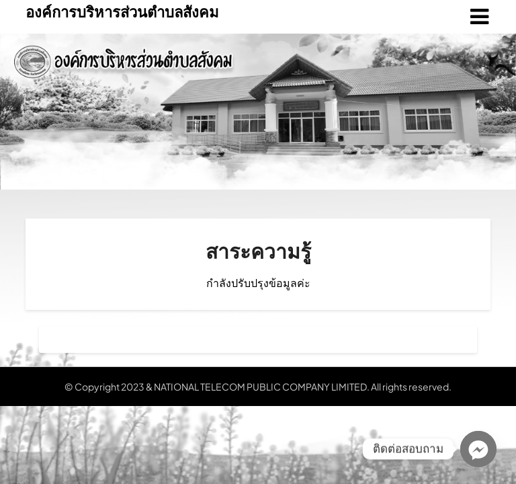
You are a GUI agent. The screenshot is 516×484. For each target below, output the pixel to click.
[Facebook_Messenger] (478, 449)
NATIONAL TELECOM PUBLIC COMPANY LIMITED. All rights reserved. (303, 386)
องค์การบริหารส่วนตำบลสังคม (122, 11)
